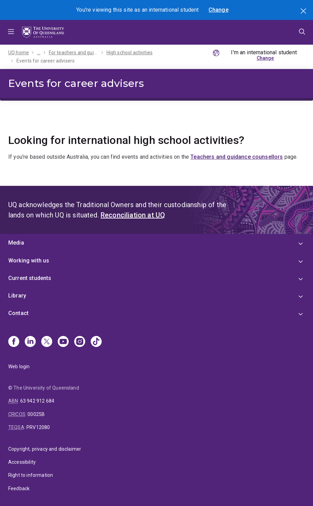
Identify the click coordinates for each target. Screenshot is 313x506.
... (38, 52)
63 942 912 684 (37, 401)
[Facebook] (13, 342)
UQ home (18, 52)
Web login (19, 366)
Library (17, 295)
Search (304, 12)
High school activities (130, 52)
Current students (30, 278)
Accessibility (22, 462)
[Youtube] (63, 342)
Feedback (19, 488)
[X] (46, 342)
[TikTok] (96, 342)
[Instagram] (79, 342)
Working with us (28, 260)
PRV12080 (38, 427)
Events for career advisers (45, 61)
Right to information (30, 475)
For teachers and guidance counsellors (73, 52)
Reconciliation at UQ (133, 215)
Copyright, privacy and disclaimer (44, 449)
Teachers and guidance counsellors (236, 157)
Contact (18, 313)
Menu (11, 32)
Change (218, 10)
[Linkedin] (30, 342)
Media (16, 242)
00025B (36, 414)
